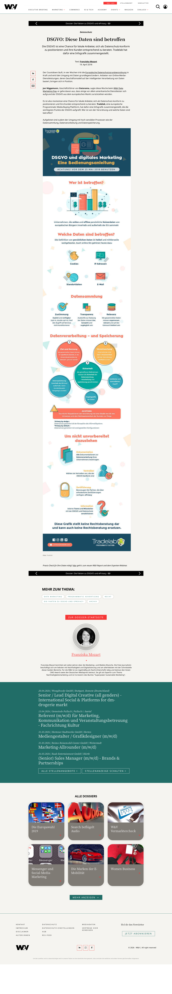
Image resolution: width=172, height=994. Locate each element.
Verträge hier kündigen (90, 929)
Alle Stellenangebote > (59, 770)
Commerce (74, 10)
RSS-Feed (47, 935)
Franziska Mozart (88, 61)
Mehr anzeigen (86, 897)
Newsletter (143, 3)
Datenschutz (49, 924)
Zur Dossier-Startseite (86, 617)
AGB (44, 932)
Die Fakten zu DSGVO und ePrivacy (64, 601)
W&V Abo (111, 3)
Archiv (93, 601)
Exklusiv (142, 10)
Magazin (129, 10)
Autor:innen (23, 935)
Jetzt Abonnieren (138, 933)
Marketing (57, 10)
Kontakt (20, 924)
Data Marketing (53, 597)
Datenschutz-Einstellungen (58, 928)
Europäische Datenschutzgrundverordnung (105, 72)
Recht (108, 597)
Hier (74, 565)
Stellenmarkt (126, 3)
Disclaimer (22, 932)
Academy (102, 10)
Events (114, 10)
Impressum (22, 928)
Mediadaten (89, 924)
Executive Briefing (38, 10)
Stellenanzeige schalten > (105, 770)
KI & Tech (89, 10)
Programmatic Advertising (83, 597)
